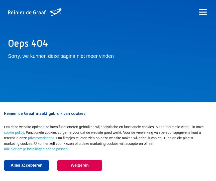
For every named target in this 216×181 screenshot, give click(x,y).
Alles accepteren (26, 165)
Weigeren (80, 165)
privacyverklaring (41, 138)
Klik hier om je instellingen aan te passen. (36, 149)
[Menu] (203, 12)
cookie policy (14, 132)
